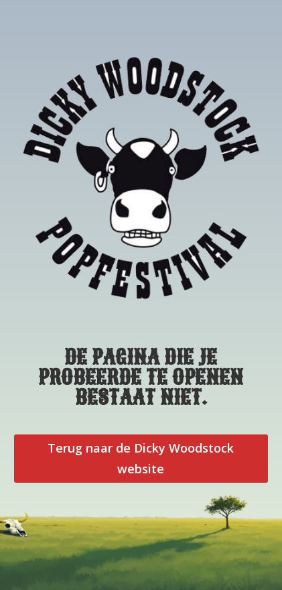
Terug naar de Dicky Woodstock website (141, 458)
